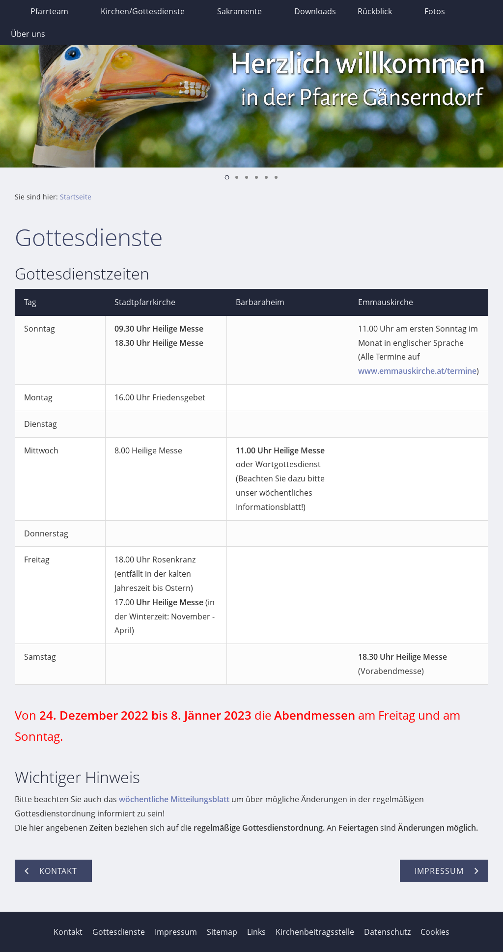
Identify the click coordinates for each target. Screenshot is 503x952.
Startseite (75, 196)
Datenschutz (387, 931)
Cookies (434, 931)
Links (256, 931)
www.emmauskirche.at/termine (417, 370)
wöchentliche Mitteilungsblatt (174, 799)
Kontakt (68, 931)
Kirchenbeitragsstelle (315, 931)
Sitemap (222, 931)
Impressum (176, 931)
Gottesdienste (118, 931)
